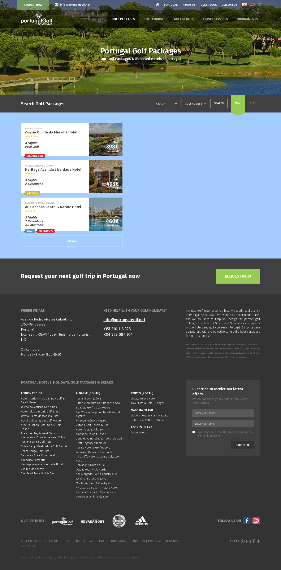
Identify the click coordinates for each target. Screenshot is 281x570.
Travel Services (215, 19)
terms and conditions (208, 435)
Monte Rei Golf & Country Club (94, 483)
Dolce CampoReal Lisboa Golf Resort (44, 446)
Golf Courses (154, 19)
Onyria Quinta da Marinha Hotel (40, 415)
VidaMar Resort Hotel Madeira (149, 415)
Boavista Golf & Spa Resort (93, 407)
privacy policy (235, 432)
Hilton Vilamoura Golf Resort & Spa (98, 403)
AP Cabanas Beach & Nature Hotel (97, 487)
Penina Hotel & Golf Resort (93, 447)
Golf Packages (123, 19)
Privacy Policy (55, 557)
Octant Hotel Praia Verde (91, 469)
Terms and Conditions (33, 557)
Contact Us (229, 4)
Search (219, 103)
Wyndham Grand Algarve (91, 478)
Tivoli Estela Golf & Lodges (148, 403)
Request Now (33, 4)
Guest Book (208, 4)
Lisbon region (32, 393)
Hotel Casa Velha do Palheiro (149, 420)
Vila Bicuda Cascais (32, 468)
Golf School (184, 19)
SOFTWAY (133, 557)
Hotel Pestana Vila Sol (90, 429)
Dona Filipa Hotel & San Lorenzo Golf (99, 438)
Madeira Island (142, 410)
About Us (189, 4)
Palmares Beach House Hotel (94, 452)
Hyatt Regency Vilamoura (91, 443)
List (253, 103)
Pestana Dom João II (88, 398)
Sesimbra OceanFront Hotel (38, 455)
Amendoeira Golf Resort (91, 434)
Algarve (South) (88, 393)
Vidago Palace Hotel (143, 398)
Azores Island (141, 427)
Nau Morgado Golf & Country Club (96, 474)
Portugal (171, 4)
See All (71, 240)
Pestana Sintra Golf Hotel (36, 441)
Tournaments (247, 19)
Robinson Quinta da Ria (90, 465)
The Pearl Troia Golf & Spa (37, 473)
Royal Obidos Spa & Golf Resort (41, 420)
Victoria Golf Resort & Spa (92, 425)
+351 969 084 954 (118, 334)
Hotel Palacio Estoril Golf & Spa (40, 411)
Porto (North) (142, 393)
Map (238, 103)
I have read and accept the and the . (222, 434)
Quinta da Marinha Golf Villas (39, 406)
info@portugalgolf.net (124, 319)
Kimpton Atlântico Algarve (91, 420)
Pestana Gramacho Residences (95, 492)
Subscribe (242, 445)
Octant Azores (139, 432)
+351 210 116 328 (117, 328)
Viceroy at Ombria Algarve (92, 496)
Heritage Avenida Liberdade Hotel (42, 464)
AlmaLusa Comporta (33, 459)
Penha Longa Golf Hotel (35, 450)
